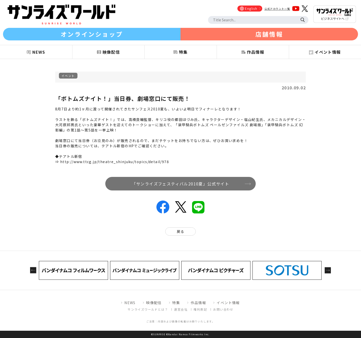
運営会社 (181, 309)
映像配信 (154, 302)
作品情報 (198, 302)
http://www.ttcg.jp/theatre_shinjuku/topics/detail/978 (114, 161)
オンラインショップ (92, 34)
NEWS (130, 302)
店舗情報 (269, 34)
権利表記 (200, 309)
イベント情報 (228, 302)
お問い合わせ (223, 309)
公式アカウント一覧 (277, 9)
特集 (176, 302)
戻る (181, 231)
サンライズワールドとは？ (148, 309)
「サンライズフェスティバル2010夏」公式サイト (180, 184)
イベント (68, 76)
